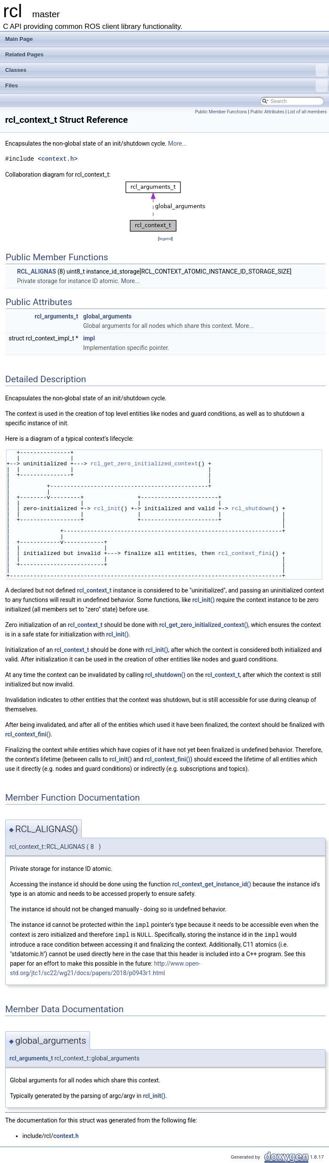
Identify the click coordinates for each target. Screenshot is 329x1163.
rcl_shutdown (252, 508)
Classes (166, 70)
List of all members (307, 112)
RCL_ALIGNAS (36, 271)
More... (177, 143)
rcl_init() (203, 599)
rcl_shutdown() (165, 674)
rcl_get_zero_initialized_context (144, 464)
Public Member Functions (221, 112)
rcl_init (107, 508)
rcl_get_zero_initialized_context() (203, 624)
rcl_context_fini (245, 553)
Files (166, 86)
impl (89, 338)
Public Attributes (267, 112)
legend (165, 238)
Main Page (19, 39)
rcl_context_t (94, 590)
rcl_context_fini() (28, 734)
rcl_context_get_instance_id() (211, 884)
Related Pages (24, 54)
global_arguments (107, 316)
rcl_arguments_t (56, 316)
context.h (57, 159)
